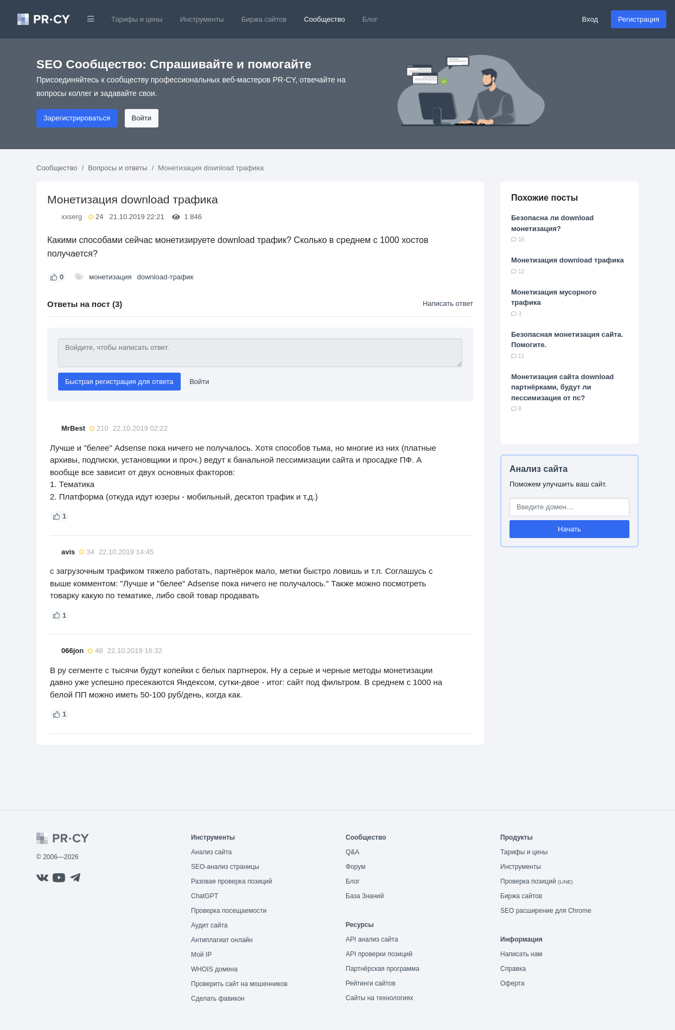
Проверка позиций (536, 881)
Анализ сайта (539, 469)
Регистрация (638, 19)
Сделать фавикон (218, 998)
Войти (141, 118)
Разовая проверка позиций (231, 881)
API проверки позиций (379, 954)
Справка (513, 969)
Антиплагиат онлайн (222, 940)
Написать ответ (448, 303)
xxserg (71, 217)
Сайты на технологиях (379, 998)
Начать (569, 529)
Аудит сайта (209, 925)
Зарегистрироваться (76, 118)
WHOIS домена (214, 969)
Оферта (512, 983)
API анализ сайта (372, 939)
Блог (370, 19)
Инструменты (202, 19)
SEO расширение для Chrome (545, 910)
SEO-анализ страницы (225, 867)
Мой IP (201, 954)
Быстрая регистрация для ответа (119, 382)
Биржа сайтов (264, 19)
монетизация (110, 277)
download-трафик (165, 277)
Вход (590, 19)
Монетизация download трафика (567, 260)
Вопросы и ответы (117, 168)
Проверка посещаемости (228, 910)
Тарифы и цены (137, 19)
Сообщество (324, 19)
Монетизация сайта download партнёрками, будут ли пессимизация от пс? (562, 387)
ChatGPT (204, 896)
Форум (355, 867)
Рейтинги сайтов (371, 983)
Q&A (352, 852)
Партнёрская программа (382, 969)
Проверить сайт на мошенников (239, 984)
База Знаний (365, 896)
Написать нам (521, 954)
